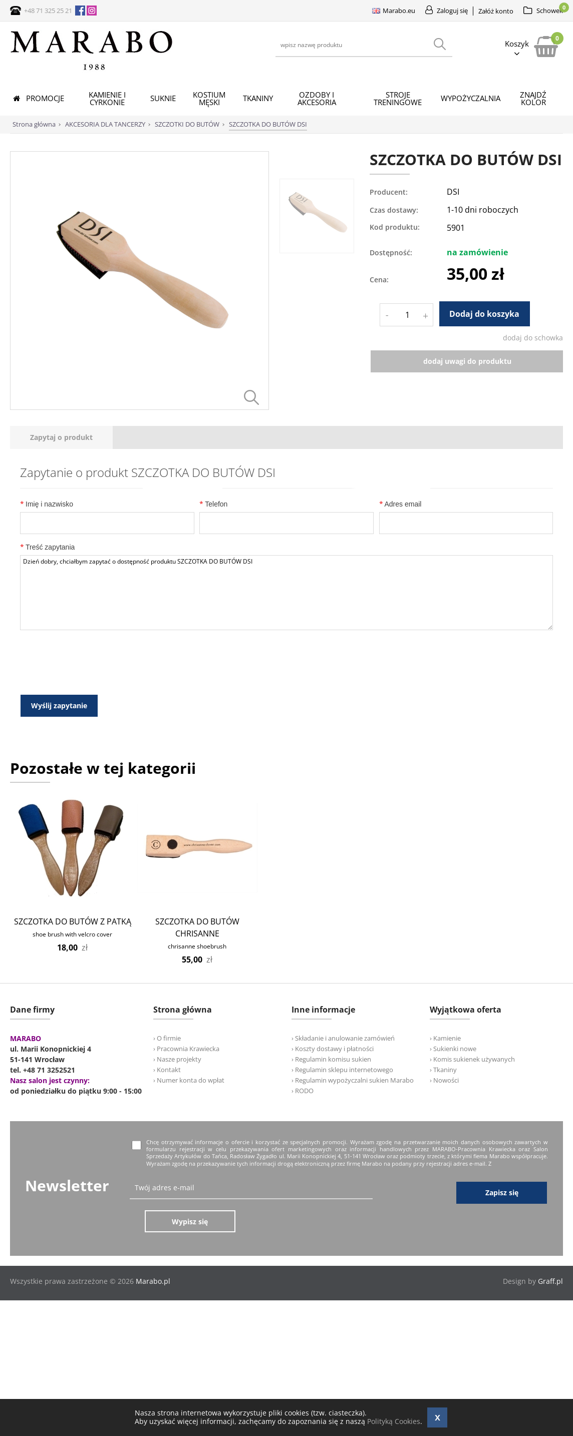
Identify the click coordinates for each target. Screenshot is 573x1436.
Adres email (400, 504)
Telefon (213, 504)
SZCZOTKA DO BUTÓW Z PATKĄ (72, 919)
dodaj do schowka (533, 337)
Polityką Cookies (393, 1421)
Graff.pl (550, 1245)
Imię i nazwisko (46, 504)
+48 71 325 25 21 (48, 10)
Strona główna (34, 124)
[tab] (61, 437)
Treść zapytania (47, 547)
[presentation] (61, 437)
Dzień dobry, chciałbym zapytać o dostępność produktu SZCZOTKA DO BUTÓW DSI (286, 592)
